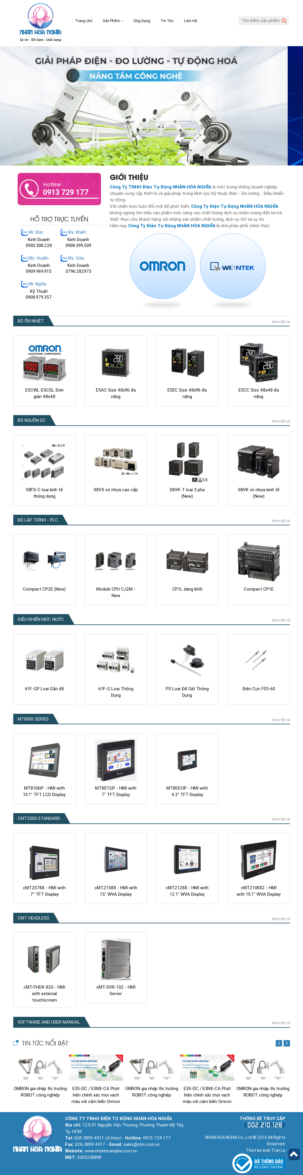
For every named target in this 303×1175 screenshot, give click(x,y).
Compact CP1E (259, 587)
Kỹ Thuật (39, 291)
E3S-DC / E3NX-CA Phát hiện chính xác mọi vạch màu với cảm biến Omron (96, 1093)
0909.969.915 (39, 271)
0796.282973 (78, 271)
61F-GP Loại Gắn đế (44, 687)
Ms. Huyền (39, 258)
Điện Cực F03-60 (258, 687)
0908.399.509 (78, 245)
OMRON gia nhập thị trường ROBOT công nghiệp (40, 1090)
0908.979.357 (39, 297)
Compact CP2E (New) (44, 587)
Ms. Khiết (77, 232)
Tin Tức (167, 21)
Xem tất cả (281, 320)
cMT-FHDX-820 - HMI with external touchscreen (44, 992)
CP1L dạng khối (187, 587)
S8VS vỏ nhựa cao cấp (116, 488)
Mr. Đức (36, 232)
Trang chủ (83, 21)
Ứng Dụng (141, 21)
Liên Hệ (190, 21)
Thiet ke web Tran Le (265, 1148)
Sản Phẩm (113, 21)
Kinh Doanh (39, 239)
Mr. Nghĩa (37, 284)
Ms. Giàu (76, 258)
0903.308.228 (39, 245)
